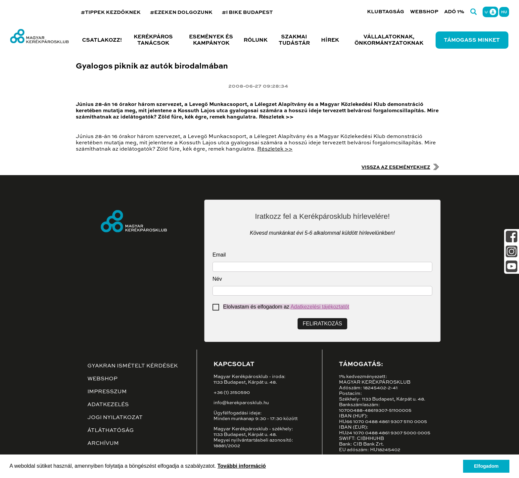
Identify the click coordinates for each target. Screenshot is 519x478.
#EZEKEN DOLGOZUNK (181, 12)
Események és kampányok (211, 40)
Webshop (424, 11)
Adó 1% (454, 11)
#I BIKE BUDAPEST (247, 12)
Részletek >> (275, 149)
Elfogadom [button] (486, 466)
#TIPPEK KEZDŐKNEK (111, 12)
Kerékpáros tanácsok (153, 40)
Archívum (103, 443)
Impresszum (107, 392)
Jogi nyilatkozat (115, 417)
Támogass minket (472, 40)
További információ (241, 466)
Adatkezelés (108, 404)
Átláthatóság (110, 430)
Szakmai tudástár (294, 40)
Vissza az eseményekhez (395, 167)
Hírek (330, 40)
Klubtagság (385, 11)
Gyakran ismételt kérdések (132, 366)
